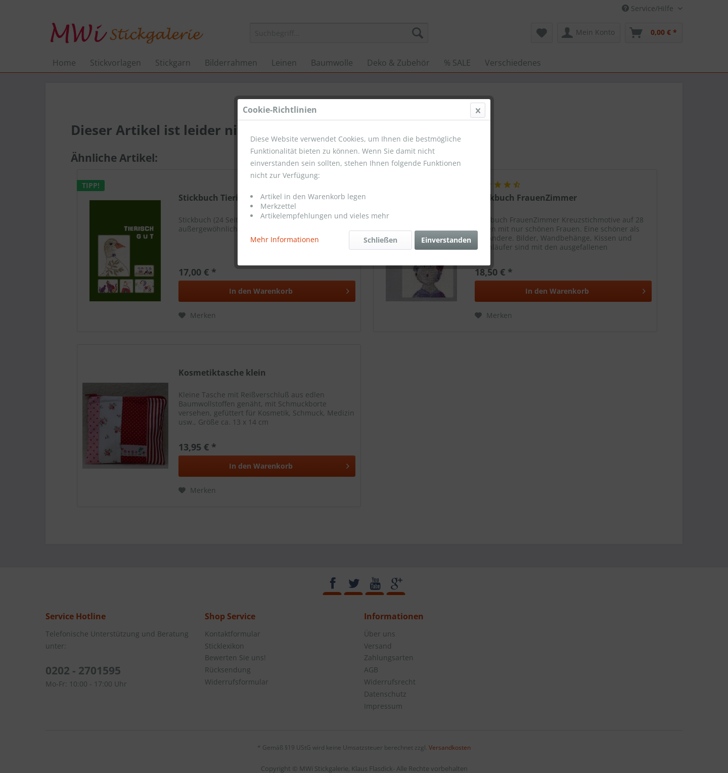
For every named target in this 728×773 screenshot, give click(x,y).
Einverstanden (446, 240)
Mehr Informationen (284, 239)
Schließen (380, 240)
